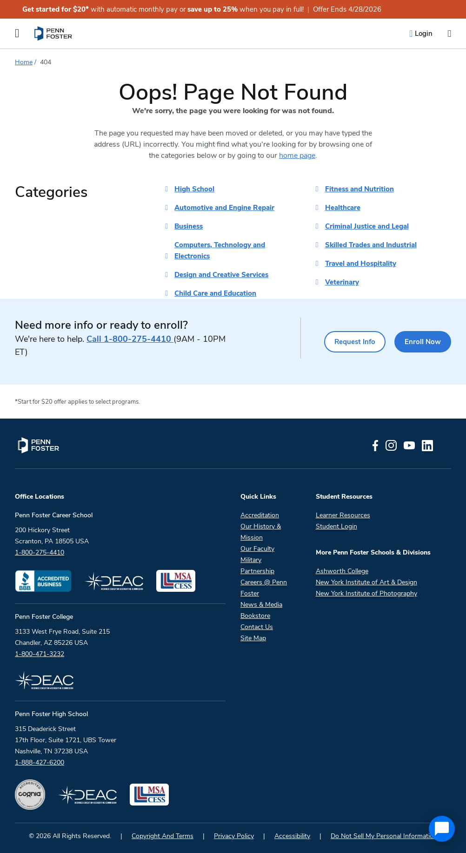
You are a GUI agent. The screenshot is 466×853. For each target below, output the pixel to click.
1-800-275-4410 (130, 339)
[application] (442, 829)
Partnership (257, 571)
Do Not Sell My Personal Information (384, 836)
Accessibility (292, 836)
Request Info (347, 341)
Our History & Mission (260, 532)
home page (297, 155)
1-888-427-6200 (39, 762)
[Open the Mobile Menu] (17, 33)
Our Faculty (257, 548)
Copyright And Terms (162, 836)
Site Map (253, 638)
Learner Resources (343, 515)
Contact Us (256, 627)
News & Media (261, 604)
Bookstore (255, 615)
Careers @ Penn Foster (263, 588)
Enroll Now (421, 341)
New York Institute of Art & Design (366, 582)
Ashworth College (342, 571)
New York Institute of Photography (366, 593)
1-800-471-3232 (39, 654)
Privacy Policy (234, 836)
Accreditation (259, 515)
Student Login (336, 526)
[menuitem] (53, 33)
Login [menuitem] (424, 33)
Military (250, 559)
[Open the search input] (449, 34)
